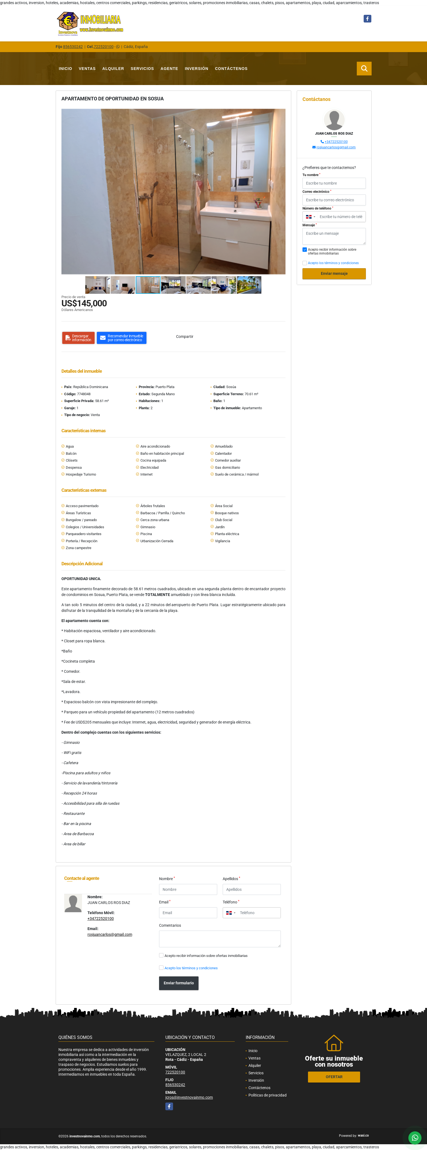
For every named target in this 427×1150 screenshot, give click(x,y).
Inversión (196, 68)
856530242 (73, 46)
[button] (280, 112)
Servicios (142, 68)
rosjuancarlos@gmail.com (109, 934)
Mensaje (309, 225)
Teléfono (231, 901)
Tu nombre (311, 175)
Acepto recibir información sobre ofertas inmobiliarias (206, 956)
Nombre (167, 878)
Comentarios (170, 925)
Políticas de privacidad (267, 1095)
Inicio (65, 68)
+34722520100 (100, 918)
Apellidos (231, 878)
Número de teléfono (317, 208)
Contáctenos (231, 68)
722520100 (104, 46)
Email (165, 901)
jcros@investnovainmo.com (189, 1097)
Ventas (87, 68)
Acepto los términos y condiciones (191, 968)
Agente (169, 68)
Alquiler (113, 68)
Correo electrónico (316, 192)
